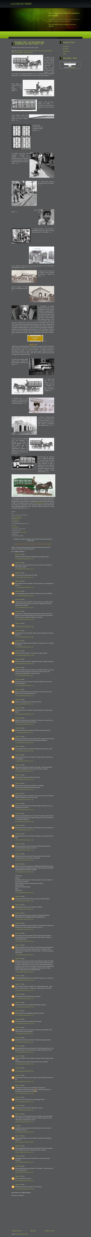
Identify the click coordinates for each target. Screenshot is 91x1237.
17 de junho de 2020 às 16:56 (24, 972)
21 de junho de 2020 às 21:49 (24, 1189)
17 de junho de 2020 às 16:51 (24, 909)
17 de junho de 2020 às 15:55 (24, 860)
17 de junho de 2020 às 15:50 (24, 829)
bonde (25, 50)
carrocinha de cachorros (32, 50)
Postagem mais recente (17, 1230)
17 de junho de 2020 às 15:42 (24, 809)
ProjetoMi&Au (15, 520)
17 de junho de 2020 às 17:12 (24, 1033)
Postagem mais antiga (49, 1230)
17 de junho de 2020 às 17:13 (24, 1042)
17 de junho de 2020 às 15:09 (24, 663)
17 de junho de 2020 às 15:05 (24, 637)
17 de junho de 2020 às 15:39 (24, 779)
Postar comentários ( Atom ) (22, 1234)
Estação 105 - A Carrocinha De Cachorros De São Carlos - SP (29, 43)
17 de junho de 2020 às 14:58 (24, 619)
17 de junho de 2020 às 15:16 (24, 695)
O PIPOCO (14, 525)
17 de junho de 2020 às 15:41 (24, 799)
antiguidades (20, 50)
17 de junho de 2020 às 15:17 (24, 704)
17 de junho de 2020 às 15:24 (24, 742)
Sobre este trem (66, 51)
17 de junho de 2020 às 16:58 (24, 980)
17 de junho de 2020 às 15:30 (24, 751)
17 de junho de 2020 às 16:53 (24, 929)
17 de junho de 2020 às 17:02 (24, 998)
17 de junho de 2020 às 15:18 (24, 714)
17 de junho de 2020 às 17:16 (24, 1052)
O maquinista (66, 46)
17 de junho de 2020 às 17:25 (24, 1071)
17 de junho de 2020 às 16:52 (24, 919)
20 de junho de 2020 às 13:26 (24, 1180)
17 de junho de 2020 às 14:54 (24, 587)
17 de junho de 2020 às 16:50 (24, 901)
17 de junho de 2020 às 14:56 (24, 595)
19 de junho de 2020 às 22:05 (24, 1152)
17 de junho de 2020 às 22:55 (24, 1110)
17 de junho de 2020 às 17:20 (24, 1064)
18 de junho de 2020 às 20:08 (24, 1142)
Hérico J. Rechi (18, 554)
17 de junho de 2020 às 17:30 (24, 1093)
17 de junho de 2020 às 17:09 (24, 1023)
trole (32, 52)
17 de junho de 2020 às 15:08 (24, 655)
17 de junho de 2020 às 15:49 (24, 821)
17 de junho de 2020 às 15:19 (24, 724)
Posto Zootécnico (19, 52)
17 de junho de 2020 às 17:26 (24, 1081)
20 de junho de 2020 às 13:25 (24, 1172)
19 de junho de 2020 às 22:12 (24, 1162)
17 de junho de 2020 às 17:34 (24, 1101)
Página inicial (33, 1230)
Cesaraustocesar (17, 518)
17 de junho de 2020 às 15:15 (24, 685)
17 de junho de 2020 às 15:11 (24, 675)
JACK (16, 1125)
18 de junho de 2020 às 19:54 (24, 1132)
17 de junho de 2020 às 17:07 (24, 1015)
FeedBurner (73, 67)
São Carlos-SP (27, 52)
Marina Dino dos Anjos (23, 532)
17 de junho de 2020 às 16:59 (24, 990)
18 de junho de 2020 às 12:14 (24, 1122)
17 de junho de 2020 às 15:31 (24, 761)
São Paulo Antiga (15, 527)
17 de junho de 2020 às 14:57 (24, 607)
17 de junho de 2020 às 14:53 (24, 577)
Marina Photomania (39, 503)
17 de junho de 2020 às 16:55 (24, 954)
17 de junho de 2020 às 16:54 (24, 941)
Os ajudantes (66, 48)
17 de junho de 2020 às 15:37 (24, 771)
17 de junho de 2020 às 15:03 (24, 627)
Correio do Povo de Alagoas (17, 516)
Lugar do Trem (18, 562)
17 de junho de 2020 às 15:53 (24, 850)
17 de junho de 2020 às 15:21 (24, 732)
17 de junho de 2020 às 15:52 (24, 840)
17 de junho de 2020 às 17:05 (24, 1007)
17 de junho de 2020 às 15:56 (24, 872)
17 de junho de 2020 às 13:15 (24, 558)
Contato (64, 53)
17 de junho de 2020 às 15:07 (24, 647)
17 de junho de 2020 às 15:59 (24, 892)
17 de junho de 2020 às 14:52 (24, 569)
